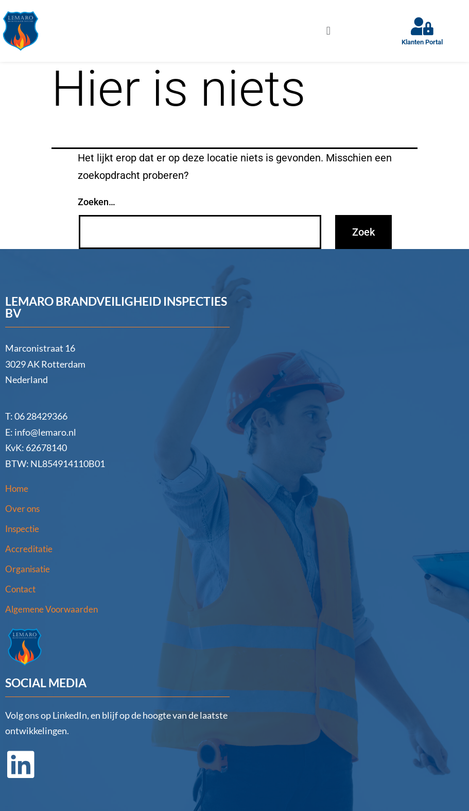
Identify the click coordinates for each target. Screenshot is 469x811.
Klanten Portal (422, 42)
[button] (328, 30)
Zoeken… (96, 201)
